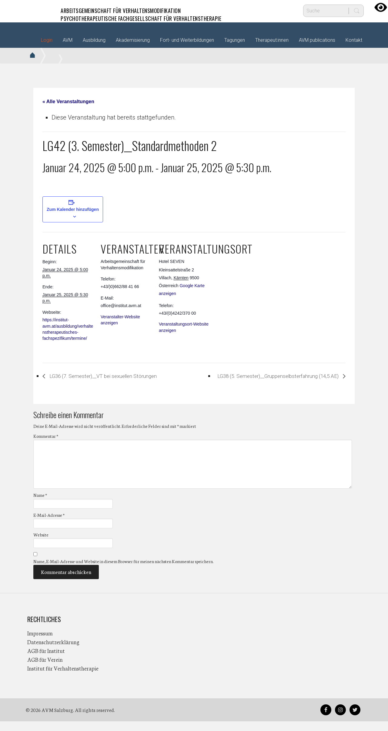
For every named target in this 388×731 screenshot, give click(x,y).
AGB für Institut (46, 660)
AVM (39, 10)
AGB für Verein (45, 669)
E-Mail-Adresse (49, 524)
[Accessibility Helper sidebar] (380, 7)
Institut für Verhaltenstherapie (63, 678)
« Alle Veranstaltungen (68, 101)
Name (40, 505)
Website (40, 544)
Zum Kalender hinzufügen (73, 209)
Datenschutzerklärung (53, 651)
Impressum (40, 643)
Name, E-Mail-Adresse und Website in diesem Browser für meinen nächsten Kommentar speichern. (123, 571)
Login (46, 40)
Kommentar (45, 446)
